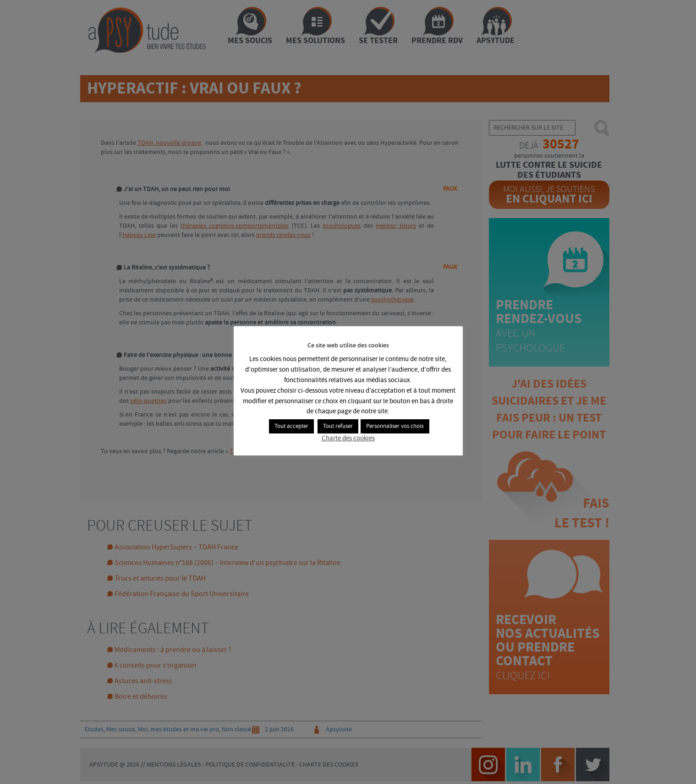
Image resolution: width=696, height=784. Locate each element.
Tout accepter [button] (291, 426)
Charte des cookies (348, 438)
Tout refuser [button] (338, 426)
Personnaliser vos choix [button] (395, 426)
